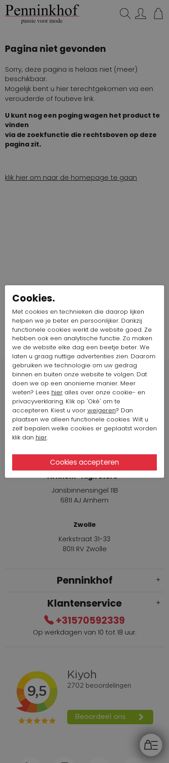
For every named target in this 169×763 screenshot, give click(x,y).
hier (57, 392)
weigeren (101, 410)
